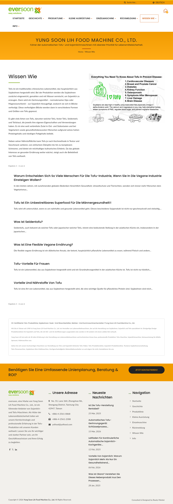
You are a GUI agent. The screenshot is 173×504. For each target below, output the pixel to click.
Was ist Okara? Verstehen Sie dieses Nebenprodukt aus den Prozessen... (105, 477)
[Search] (139, 2)
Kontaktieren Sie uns (106, 349)
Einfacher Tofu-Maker (80, 346)
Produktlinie (56, 18)
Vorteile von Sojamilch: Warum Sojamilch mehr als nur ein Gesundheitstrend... (105, 459)
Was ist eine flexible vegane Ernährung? (43, 245)
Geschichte (36, 18)
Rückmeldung (129, 18)
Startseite (19, 18)
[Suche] (125, 2)
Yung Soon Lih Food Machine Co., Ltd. (39, 500)
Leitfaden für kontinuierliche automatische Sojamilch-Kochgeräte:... (104, 441)
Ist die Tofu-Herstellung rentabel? (101, 407)
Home (80, 52)
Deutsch (160, 2)
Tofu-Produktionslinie (96, 346)
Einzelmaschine (106, 18)
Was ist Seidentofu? (28, 222)
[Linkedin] (16, 449)
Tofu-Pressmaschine (18, 349)
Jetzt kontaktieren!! (146, 370)
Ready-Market (159, 500)
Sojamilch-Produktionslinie (113, 346)
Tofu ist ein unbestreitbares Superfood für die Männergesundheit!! (62, 203)
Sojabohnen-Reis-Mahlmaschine (37, 349)
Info (16, 26)
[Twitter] (13, 449)
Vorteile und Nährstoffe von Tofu (38, 283)
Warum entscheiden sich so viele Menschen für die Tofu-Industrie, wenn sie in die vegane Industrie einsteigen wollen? (88, 178)
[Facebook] (9, 449)
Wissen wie (149, 18)
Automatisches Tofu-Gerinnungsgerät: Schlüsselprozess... (100, 423)
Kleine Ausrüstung (80, 18)
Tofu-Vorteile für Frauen (32, 264)
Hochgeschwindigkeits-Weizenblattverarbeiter (65, 349)
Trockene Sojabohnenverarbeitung (136, 346)
